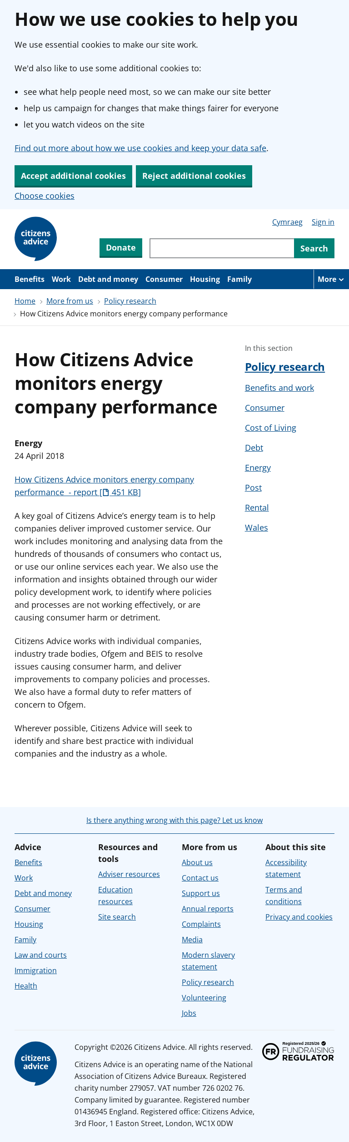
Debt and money (108, 279)
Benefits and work (279, 387)
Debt (254, 447)
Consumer (164, 279)
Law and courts (41, 955)
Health (26, 986)
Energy (258, 467)
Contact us (200, 878)
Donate (121, 247)
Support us (201, 893)
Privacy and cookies (299, 917)
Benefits (30, 279)
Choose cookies (45, 195)
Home (25, 301)
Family (239, 279)
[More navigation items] (331, 279)
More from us (69, 301)
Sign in (323, 222)
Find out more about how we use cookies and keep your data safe (140, 148)
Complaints (201, 924)
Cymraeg (287, 222)
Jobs (189, 1013)
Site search (117, 917)
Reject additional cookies (194, 175)
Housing (205, 279)
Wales (256, 527)
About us (197, 862)
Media (192, 940)
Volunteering (204, 998)
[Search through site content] (222, 248)
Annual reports (208, 909)
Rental (257, 507)
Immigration (36, 970)
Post (253, 487)
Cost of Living (270, 427)
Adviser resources (129, 874)
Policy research (130, 301)
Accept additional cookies (73, 175)
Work (61, 279)
